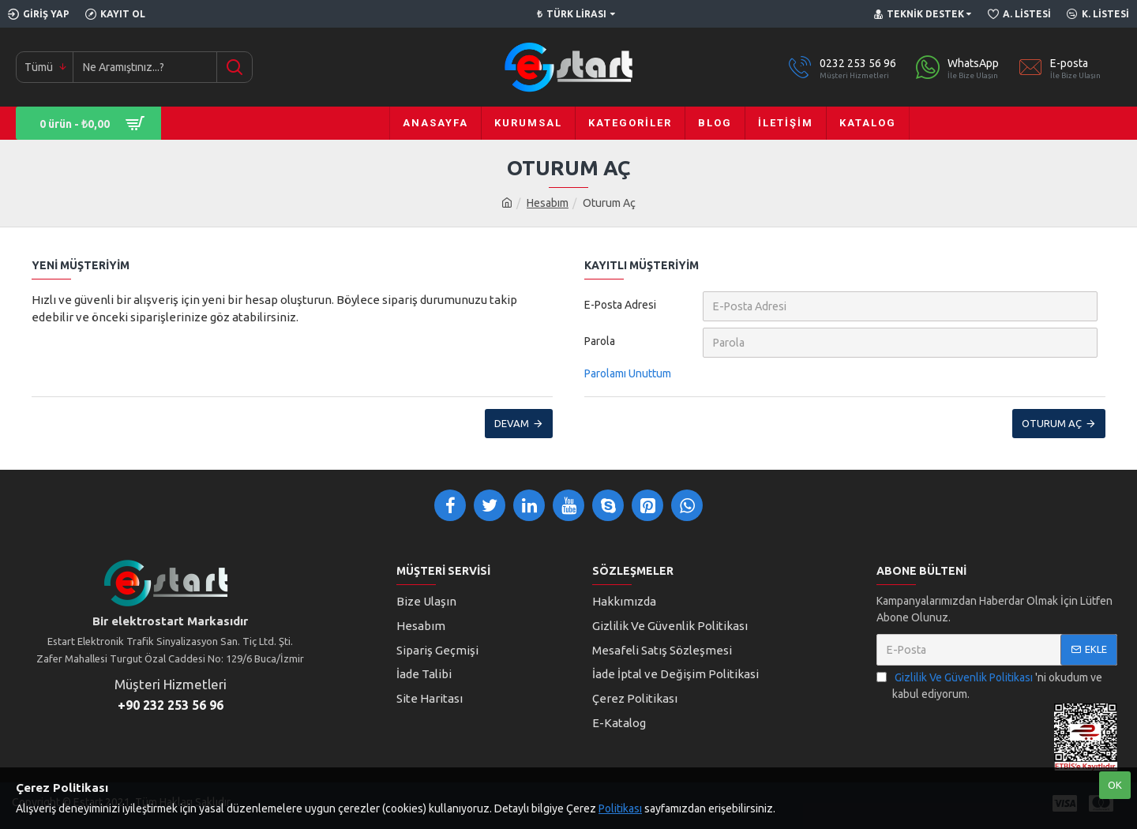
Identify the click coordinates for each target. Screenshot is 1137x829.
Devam (511, 423)
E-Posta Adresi (620, 304)
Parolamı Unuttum (627, 373)
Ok (1115, 784)
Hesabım (547, 203)
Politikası (620, 808)
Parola (599, 341)
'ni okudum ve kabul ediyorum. (989, 685)
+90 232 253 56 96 (170, 705)
